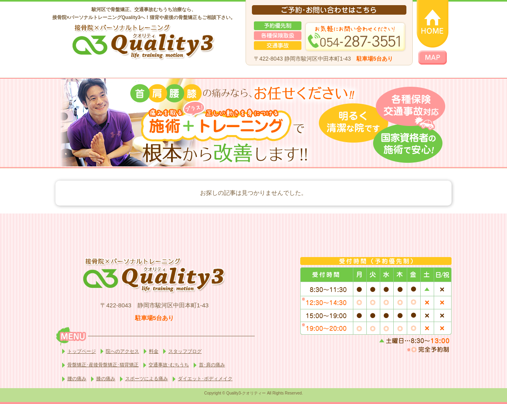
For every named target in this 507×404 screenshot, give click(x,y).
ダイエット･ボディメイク (205, 378)
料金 (153, 351)
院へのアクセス (122, 351)
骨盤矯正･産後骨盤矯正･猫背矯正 (103, 365)
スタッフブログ (185, 351)
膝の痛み (105, 378)
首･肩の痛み (212, 365)
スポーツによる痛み (146, 378)
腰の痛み (76, 378)
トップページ (81, 351)
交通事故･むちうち (169, 365)
